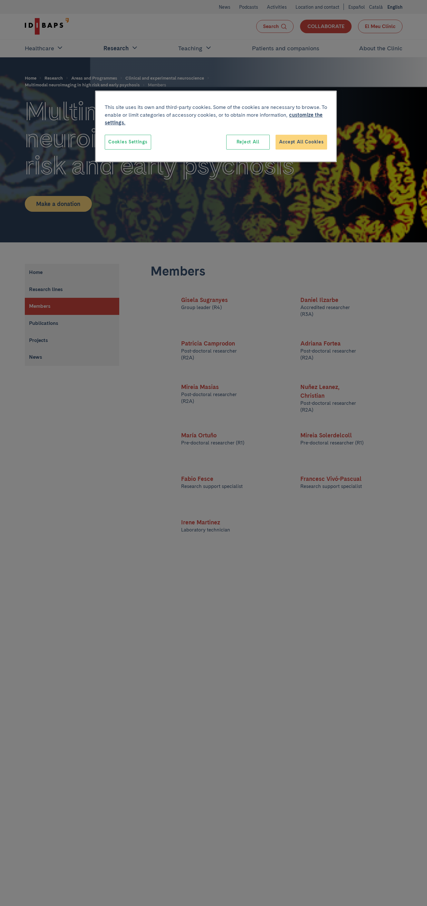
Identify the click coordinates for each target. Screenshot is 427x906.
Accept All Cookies (301, 141)
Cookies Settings (127, 141)
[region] (216, 126)
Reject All (248, 141)
